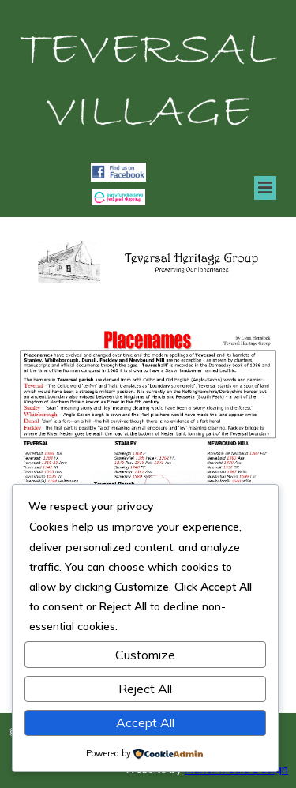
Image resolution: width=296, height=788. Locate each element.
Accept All (145, 722)
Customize (145, 654)
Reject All (145, 688)
